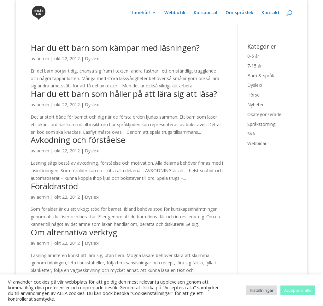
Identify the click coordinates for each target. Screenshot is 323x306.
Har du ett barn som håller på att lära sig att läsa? (124, 93)
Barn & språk (260, 76)
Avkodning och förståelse (78, 139)
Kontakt (270, 12)
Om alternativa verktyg (74, 232)
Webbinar (257, 143)
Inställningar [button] (261, 290)
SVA (251, 134)
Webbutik (174, 12)
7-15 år (254, 66)
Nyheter (255, 105)
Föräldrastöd (54, 186)
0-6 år (253, 56)
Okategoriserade (264, 114)
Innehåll (141, 12)
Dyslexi (92, 59)
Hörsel (254, 95)
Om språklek (239, 12)
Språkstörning (261, 124)
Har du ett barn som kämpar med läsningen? (115, 47)
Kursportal (205, 12)
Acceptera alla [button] (297, 290)
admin (43, 59)
